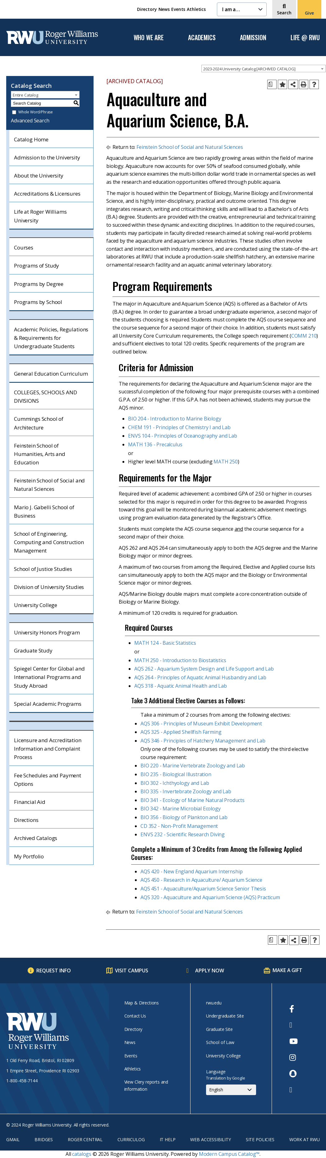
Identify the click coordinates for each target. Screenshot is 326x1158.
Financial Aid (29, 801)
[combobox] (263, 68)
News (164, 9)
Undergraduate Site (225, 1016)
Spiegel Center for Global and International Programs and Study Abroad (49, 677)
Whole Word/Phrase (35, 112)
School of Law (220, 1042)
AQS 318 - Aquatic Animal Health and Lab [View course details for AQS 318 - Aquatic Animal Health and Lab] (180, 685)
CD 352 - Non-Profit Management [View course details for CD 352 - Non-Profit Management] (179, 826)
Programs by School (38, 302)
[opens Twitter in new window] (293, 1025)
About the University (38, 175)
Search (284, 13)
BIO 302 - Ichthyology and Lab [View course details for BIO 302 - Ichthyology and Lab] (174, 783)
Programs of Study (36, 265)
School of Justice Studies (43, 568)
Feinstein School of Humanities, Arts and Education (39, 454)
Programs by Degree (38, 283)
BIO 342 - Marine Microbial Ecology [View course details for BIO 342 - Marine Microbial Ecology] (180, 808)
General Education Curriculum (51, 373)
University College (35, 605)
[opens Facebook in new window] (293, 1009)
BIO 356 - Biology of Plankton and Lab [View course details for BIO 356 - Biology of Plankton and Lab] (183, 817)
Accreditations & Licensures (47, 193)
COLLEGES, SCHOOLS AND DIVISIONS (45, 396)
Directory (147, 9)
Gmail (13, 1139)
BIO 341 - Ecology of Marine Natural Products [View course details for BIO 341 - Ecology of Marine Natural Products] (192, 800)
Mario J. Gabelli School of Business (44, 511)
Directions (26, 819)
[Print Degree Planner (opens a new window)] (272, 84)
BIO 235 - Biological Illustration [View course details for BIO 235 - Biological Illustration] (175, 774)
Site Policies (260, 1139)
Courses (23, 247)
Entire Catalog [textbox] (25, 95)
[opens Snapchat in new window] (293, 1073)
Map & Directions (141, 1003)
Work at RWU (304, 1139)
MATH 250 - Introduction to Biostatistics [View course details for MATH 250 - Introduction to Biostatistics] (180, 660)
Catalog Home (31, 139)
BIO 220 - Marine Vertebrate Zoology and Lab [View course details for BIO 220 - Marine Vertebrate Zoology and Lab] (192, 765)
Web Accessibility (210, 1139)
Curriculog (131, 1139)
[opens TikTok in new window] (293, 1090)
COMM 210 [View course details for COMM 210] (304, 335)
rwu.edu (214, 1003)
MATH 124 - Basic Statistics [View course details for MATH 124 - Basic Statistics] (165, 642)
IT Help (168, 1139)
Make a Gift (287, 970)
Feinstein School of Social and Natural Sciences (49, 484)
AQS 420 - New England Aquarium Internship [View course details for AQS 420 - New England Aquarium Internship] (191, 871)
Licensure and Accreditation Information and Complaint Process (47, 749)
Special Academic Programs (47, 703)
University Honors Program (47, 632)
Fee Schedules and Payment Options (47, 779)
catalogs (81, 1154)
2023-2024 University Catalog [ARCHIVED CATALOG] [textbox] (249, 69)
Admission (253, 37)
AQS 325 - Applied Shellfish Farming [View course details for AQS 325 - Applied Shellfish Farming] (180, 731)
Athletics (196, 9)
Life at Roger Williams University (40, 216)
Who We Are (149, 37)
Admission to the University (47, 157)
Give (309, 13)
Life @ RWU (305, 37)
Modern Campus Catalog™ (229, 1154)
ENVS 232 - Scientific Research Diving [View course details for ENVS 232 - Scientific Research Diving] (182, 834)
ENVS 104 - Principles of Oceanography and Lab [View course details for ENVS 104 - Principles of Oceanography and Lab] (182, 435)
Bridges (43, 1139)
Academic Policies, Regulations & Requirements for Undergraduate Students (51, 338)
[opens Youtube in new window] (293, 1041)
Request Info (53, 970)
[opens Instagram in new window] (293, 1057)
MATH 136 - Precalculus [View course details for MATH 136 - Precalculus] (155, 444)
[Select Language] (231, 1089)
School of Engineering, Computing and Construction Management (49, 542)
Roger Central (85, 1139)
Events (178, 9)
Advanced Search (30, 120)
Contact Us (135, 1016)
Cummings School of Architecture (38, 423)
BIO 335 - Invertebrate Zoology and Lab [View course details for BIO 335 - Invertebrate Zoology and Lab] (185, 791)
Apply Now (209, 970)
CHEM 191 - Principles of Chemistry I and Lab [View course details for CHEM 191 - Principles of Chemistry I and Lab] (179, 427)
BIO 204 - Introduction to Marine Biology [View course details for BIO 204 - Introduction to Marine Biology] (174, 418)
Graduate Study (33, 650)
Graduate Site (219, 1029)
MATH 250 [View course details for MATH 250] (226, 461)
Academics (201, 37)
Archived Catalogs (35, 838)
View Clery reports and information (146, 1085)
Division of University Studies (49, 587)
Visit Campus (131, 970)
